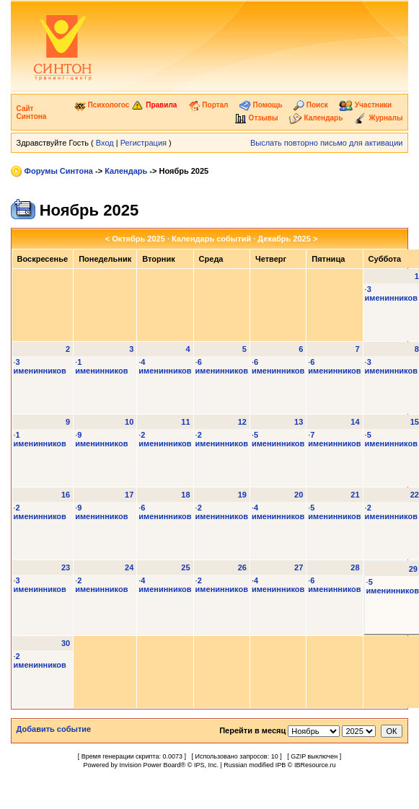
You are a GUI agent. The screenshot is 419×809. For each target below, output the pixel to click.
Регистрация (143, 142)
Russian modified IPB (255, 765)
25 (185, 567)
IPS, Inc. (206, 765)
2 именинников (164, 439)
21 (354, 494)
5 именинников (278, 439)
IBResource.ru (315, 765)
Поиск (311, 105)
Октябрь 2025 (138, 238)
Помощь (261, 105)
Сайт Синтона (32, 112)
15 (414, 421)
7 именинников (334, 439)
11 (185, 421)
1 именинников (101, 366)
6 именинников (221, 366)
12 (242, 421)
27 (298, 567)
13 (298, 421)
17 (129, 494)
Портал (208, 105)
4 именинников (164, 366)
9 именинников (101, 439)
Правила (154, 105)
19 (242, 494)
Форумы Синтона (59, 171)
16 (65, 494)
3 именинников (391, 293)
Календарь (316, 118)
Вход (105, 142)
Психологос (102, 105)
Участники (365, 105)
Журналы (378, 118)
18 (185, 494)
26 (242, 567)
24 (129, 567)
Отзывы (256, 118)
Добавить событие (54, 729)
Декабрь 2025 (284, 238)
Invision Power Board (150, 765)
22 (414, 494)
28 (354, 567)
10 (129, 421)
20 (298, 494)
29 (413, 569)
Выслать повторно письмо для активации (326, 142)
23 (65, 567)
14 (354, 421)
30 (65, 643)
